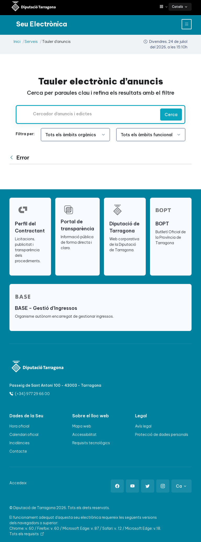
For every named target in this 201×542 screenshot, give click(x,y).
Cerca (171, 114)
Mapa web (81, 426)
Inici (17, 41)
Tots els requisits (26, 534)
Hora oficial (19, 426)
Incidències (19, 443)
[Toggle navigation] (187, 24)
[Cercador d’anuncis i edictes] (87, 114)
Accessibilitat (84, 434)
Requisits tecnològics (91, 443)
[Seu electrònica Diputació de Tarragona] (33, 6)
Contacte (18, 451)
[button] (164, 7)
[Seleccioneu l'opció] (75, 134)
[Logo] (37, 367)
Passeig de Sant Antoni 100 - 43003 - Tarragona (55, 385)
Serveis (31, 41)
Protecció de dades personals (161, 434)
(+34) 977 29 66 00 (29, 393)
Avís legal (143, 426)
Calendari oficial (23, 434)
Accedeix (18, 483)
